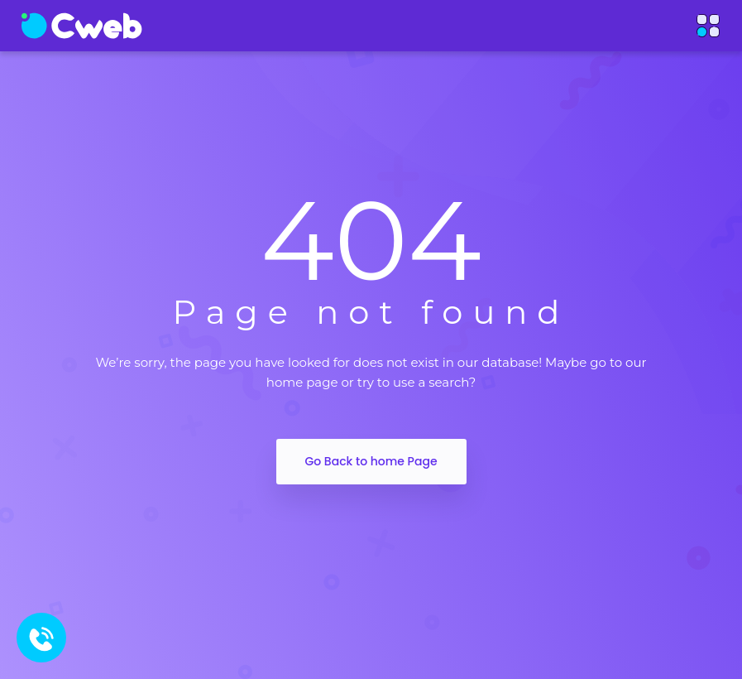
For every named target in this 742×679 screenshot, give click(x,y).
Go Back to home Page (370, 461)
